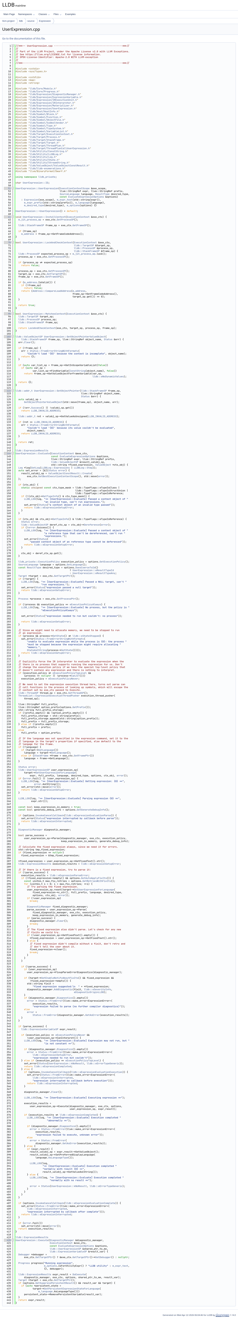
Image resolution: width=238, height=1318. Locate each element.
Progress (24, 1263)
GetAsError (92, 1015)
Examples (70, 14)
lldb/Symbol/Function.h (45, 117)
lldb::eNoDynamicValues (108, 376)
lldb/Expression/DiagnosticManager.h (55, 94)
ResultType (102, 194)
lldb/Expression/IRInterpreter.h (52, 102)
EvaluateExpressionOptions (86, 196)
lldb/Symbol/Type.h (42, 125)
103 (7, 336)
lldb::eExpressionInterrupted (51, 821)
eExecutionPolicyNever (63, 678)
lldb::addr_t (24, 390)
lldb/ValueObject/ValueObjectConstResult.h (59, 165)
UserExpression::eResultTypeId (93, 570)
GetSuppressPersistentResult (54, 1283)
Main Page (9, 14)
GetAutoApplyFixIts (94, 878)
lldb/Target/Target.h (44, 142)
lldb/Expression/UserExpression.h (52, 108)
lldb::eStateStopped (86, 635)
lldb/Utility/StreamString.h (49, 162)
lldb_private (47, 176)
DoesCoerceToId (85, 567)
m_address (27, 233)
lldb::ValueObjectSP (29, 336)
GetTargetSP (55, 273)
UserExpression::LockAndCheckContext (48, 242)
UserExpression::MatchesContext (44, 313)
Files (57, 14)
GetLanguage (75, 564)
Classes (44, 14)
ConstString (77, 370)
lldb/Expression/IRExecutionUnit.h (53, 99)
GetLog (35, 467)
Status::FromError (50, 1000)
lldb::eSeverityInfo (97, 989)
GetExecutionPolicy (112, 561)
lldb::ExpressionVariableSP (39, 1029)
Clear (27, 342)
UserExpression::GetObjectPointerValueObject (74, 336)
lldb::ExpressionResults (32, 450)
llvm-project (8, 21)
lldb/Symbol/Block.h (43, 114)
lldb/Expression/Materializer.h (51, 105)
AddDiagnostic (63, 989)
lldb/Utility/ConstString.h (48, 151)
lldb (21, 21)
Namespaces (26, 14)
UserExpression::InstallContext (44, 216)
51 (7, 188)
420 (7, 1240)
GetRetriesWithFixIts (97, 881)
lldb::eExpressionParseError (69, 875)
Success (36, 407)
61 (7, 216)
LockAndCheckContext (41, 328)
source (31, 21)
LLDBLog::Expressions (55, 467)
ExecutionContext (78, 216)
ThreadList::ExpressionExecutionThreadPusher (49, 695)
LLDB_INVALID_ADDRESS (45, 410)
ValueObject (103, 464)
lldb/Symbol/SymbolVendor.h (48, 122)
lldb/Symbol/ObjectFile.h (47, 119)
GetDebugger (103, 1257)
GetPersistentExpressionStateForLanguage (72, 1288)
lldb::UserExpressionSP (34, 769)
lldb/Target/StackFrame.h (47, 139)
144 (7, 453)
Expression (45, 21)
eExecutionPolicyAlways (85, 604)
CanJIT (75, 675)
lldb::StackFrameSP (31, 225)
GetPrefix (79, 707)
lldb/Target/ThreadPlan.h (47, 145)
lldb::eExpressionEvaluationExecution (96, 1072)
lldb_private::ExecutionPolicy (39, 561)
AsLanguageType (58, 1157)
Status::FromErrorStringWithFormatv (54, 350)
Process (23, 598)
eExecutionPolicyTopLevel (70, 673)
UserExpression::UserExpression (37, 188)
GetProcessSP (65, 219)
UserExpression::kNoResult (66, 1063)
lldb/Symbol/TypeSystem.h (47, 128)
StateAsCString (37, 650)
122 (7, 390)
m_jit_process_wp (29, 219)
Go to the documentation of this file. (23, 38)
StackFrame (41, 755)
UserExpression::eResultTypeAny (94, 573)
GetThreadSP (76, 692)
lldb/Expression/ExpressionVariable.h (55, 97)
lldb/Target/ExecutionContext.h (51, 134)
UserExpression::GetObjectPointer (57, 390)
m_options (73, 205)
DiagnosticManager (30, 829)
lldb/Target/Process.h (45, 137)
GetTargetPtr (62, 575)
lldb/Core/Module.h (42, 88)
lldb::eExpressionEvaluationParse (88, 815)
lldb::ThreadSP (28, 692)
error (61, 470)
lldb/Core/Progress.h (44, 91)
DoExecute (79, 1274)
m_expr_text (65, 199)
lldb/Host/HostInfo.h (44, 111)
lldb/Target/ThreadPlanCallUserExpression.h (60, 148)
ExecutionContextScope (75, 188)
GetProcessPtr (66, 598)
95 (7, 313)
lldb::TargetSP (84, 245)
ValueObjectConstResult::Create (69, 473)
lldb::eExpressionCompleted (52, 1066)
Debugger (24, 1254)
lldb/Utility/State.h (44, 159)
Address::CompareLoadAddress (52, 290)
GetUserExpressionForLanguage (55, 772)
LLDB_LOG (29, 499)
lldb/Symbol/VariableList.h (48, 131)
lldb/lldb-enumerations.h (47, 168)
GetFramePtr (82, 755)
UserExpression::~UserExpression (38, 211)
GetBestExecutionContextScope (58, 476)
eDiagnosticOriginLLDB (89, 992)
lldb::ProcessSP (84, 248)
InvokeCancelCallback (49, 815)
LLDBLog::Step (83, 467)
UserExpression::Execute (32, 1240)
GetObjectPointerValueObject (43, 402)
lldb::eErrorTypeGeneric (103, 1063)
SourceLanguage (70, 194)
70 (7, 242)
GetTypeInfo (50, 496)
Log (20, 467)
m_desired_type (34, 205)
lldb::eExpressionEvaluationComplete (90, 1203)
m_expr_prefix (33, 202)
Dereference (92, 524)
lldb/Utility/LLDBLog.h (45, 154)
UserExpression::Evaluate (33, 453)
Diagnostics (65, 997)
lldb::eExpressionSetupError (53, 507)
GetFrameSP (80, 225)
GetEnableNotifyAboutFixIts (59, 977)
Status (108, 339)
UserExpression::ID (35, 182)
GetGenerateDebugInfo (91, 809)
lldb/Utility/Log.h (42, 156)
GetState (58, 635)
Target (22, 575)
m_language (82, 202)
